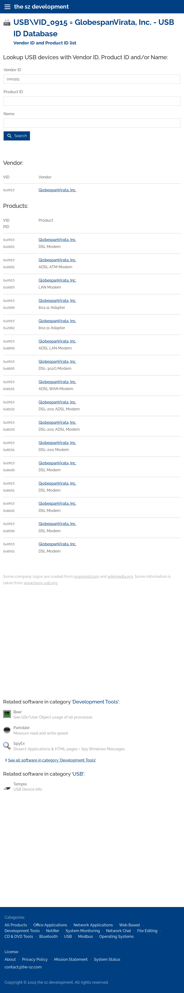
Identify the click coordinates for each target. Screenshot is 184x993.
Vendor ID (12, 70)
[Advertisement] (92, 642)
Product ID (13, 92)
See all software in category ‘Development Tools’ (49, 760)
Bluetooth (48, 936)
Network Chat (118, 931)
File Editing (147, 931)
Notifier (52, 931)
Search (17, 136)
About (10, 959)
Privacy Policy (35, 959)
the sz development (41, 6)
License (11, 952)
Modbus (85, 936)
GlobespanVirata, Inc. (57, 190)
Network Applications (93, 925)
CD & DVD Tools (19, 936)
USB (78, 774)
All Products (16, 925)
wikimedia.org (120, 576)
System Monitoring (83, 931)
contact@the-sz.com (23, 967)
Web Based (129, 925)
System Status (107, 959)
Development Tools (95, 702)
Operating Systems (116, 936)
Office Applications (50, 925)
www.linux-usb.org (41, 583)
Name (9, 114)
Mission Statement (71, 959)
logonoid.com (86, 576)
